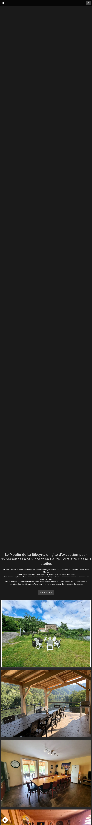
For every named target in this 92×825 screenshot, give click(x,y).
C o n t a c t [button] (46, 592)
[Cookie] (5, 820)
